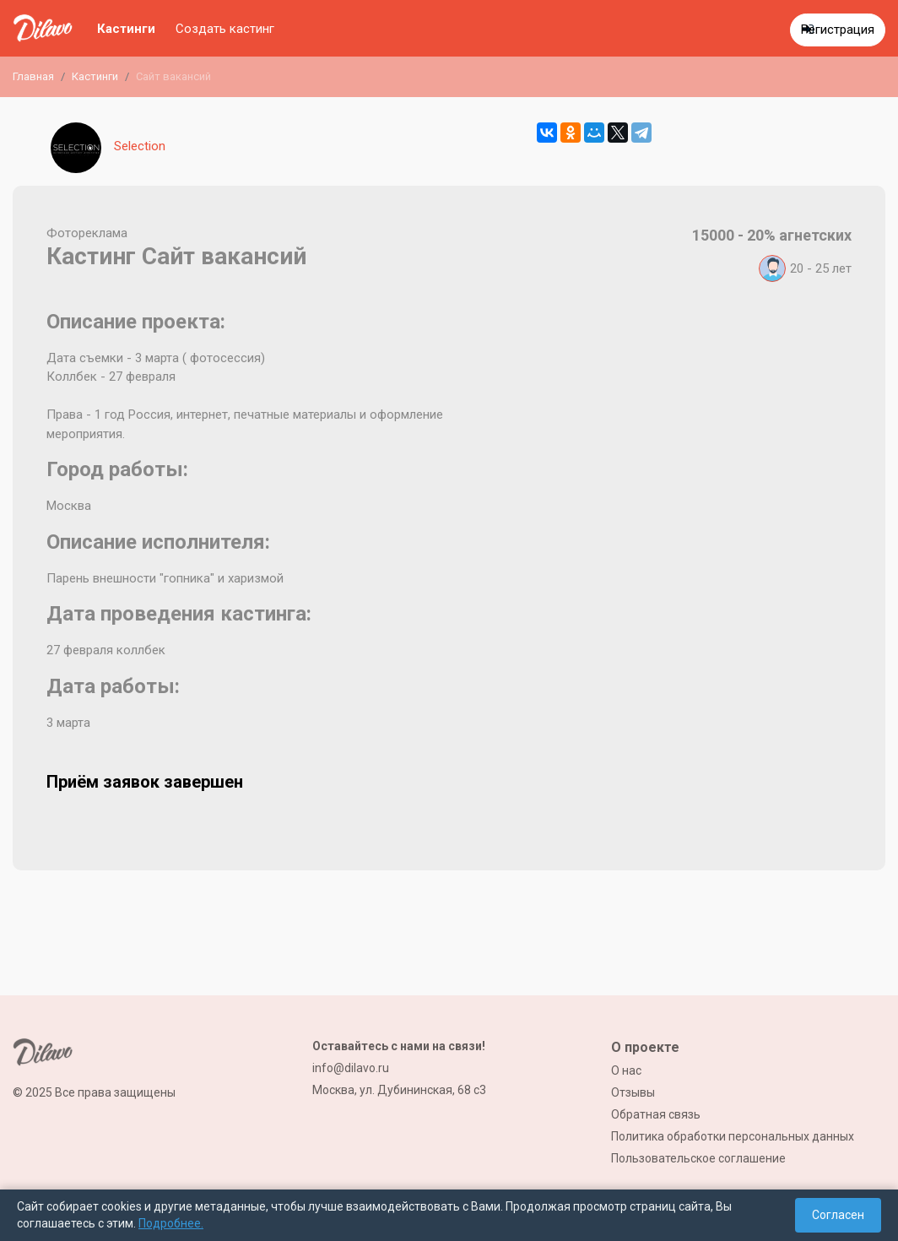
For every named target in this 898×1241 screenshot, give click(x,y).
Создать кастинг (225, 28)
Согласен (838, 1215)
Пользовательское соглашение (698, 1158)
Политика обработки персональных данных (732, 1136)
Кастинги (126, 28)
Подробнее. (170, 1223)
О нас (626, 1070)
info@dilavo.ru (350, 1068)
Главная (33, 76)
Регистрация (837, 29)
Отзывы (633, 1092)
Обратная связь (656, 1114)
